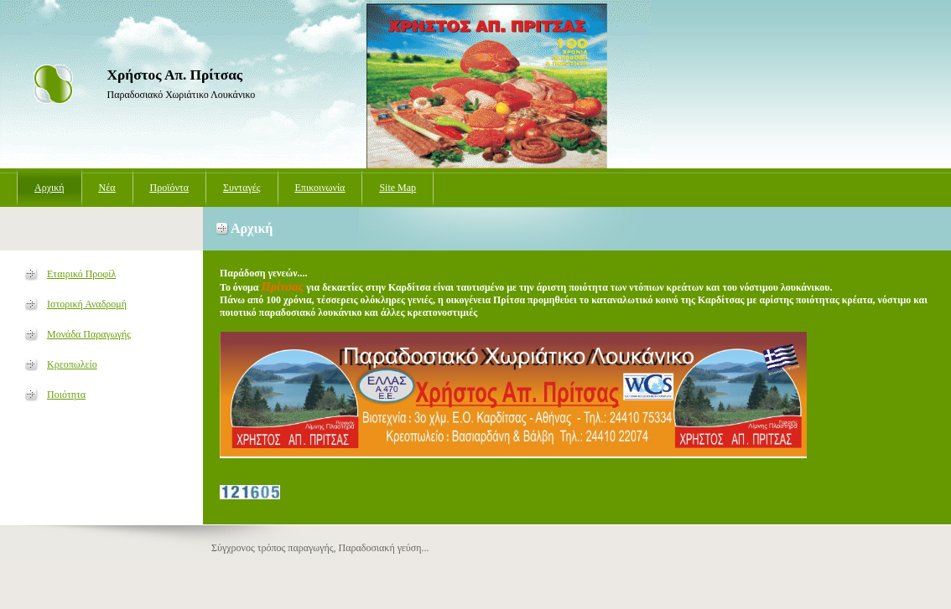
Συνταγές (242, 188)
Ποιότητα (66, 394)
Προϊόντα (169, 188)
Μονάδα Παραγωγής (89, 334)
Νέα (107, 188)
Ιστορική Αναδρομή (87, 304)
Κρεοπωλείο (72, 364)
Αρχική (49, 188)
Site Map (397, 188)
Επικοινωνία (320, 188)
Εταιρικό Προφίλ (81, 274)
